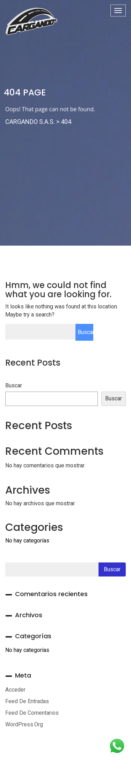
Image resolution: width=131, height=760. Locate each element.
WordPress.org (24, 724)
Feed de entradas (27, 701)
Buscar (13, 385)
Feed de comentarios (32, 712)
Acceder (15, 689)
